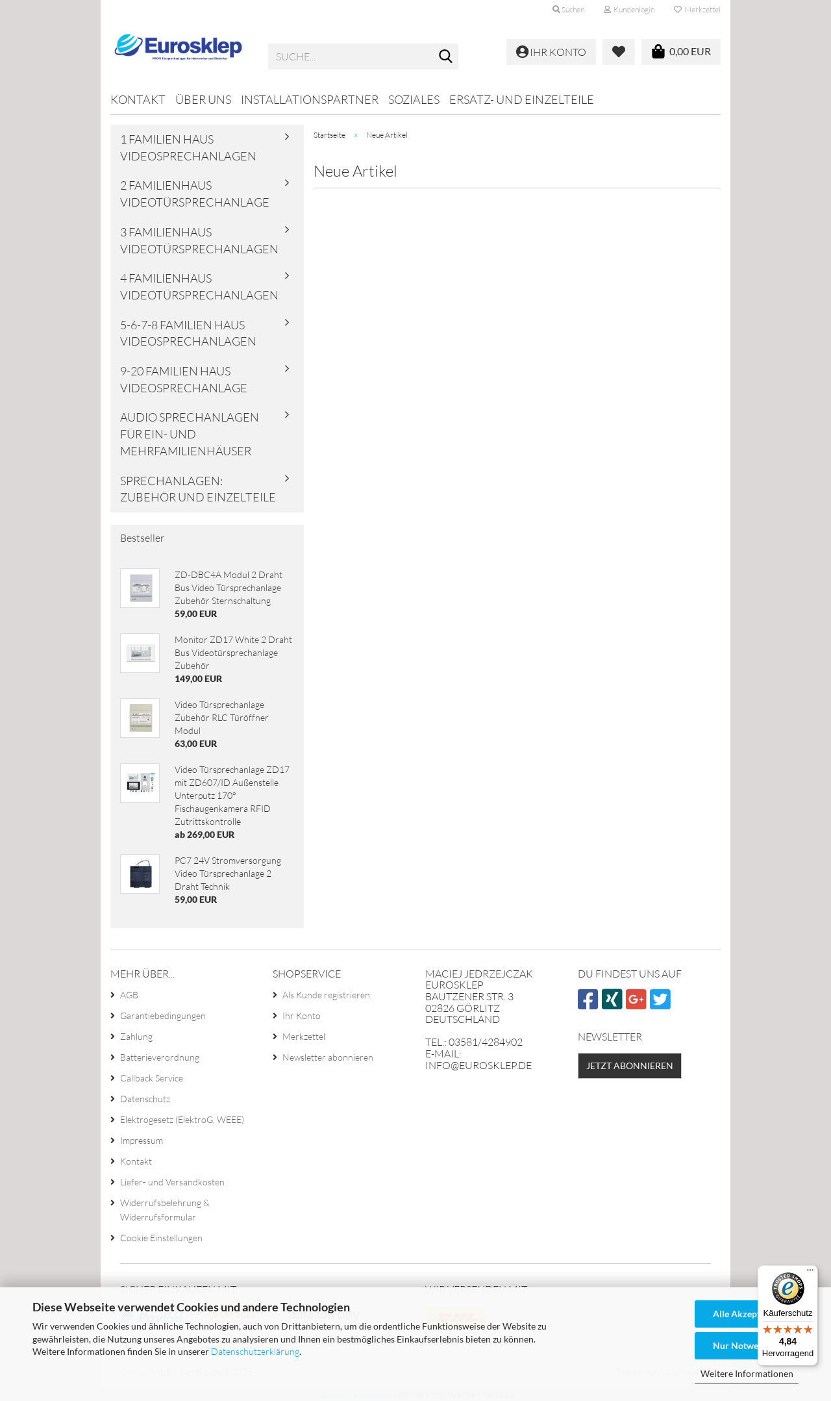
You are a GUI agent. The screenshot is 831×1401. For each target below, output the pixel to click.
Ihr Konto (301, 1015)
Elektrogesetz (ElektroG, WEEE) (182, 1119)
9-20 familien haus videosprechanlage (183, 379)
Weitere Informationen (747, 1373)
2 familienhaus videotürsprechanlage (194, 193)
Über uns (203, 99)
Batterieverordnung (159, 1057)
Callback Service (151, 1077)
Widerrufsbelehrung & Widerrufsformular (165, 1209)
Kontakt (138, 99)
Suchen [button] (568, 9)
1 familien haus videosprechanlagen (188, 147)
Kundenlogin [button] (629, 9)
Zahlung (136, 1036)
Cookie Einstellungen (161, 1237)
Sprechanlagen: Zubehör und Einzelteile (198, 489)
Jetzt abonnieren (629, 1065)
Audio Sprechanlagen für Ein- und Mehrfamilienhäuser (189, 433)
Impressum (141, 1140)
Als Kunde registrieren (326, 994)
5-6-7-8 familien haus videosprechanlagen (188, 333)
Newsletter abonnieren (327, 1057)
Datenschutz (145, 1098)
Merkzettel (697, 9)
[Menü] (810, 1273)
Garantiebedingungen (163, 1015)
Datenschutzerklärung (255, 1351)
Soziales (414, 99)
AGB (129, 994)
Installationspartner (309, 99)
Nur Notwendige (746, 1345)
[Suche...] (446, 57)
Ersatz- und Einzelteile (521, 99)
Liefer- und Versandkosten (172, 1181)
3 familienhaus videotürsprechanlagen (199, 240)
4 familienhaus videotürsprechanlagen (199, 286)
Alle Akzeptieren (747, 1313)
